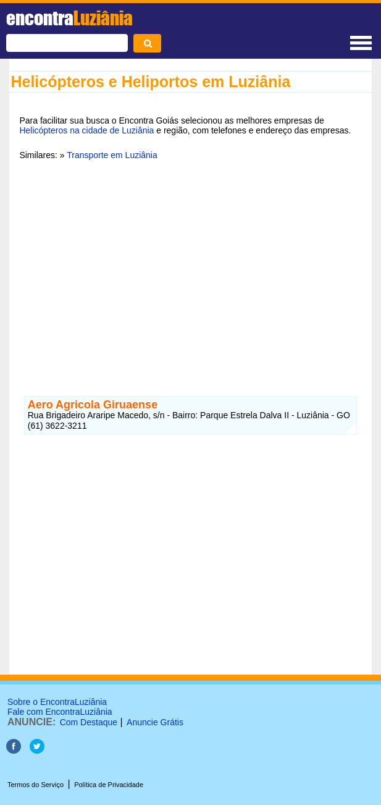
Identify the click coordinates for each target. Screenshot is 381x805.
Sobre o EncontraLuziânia (57, 702)
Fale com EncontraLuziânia (59, 712)
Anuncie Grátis (155, 722)
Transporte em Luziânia (112, 155)
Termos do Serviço (35, 784)
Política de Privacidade (108, 784)
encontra (69, 18)
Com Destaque (88, 722)
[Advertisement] (190, 265)
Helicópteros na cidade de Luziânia (86, 130)
